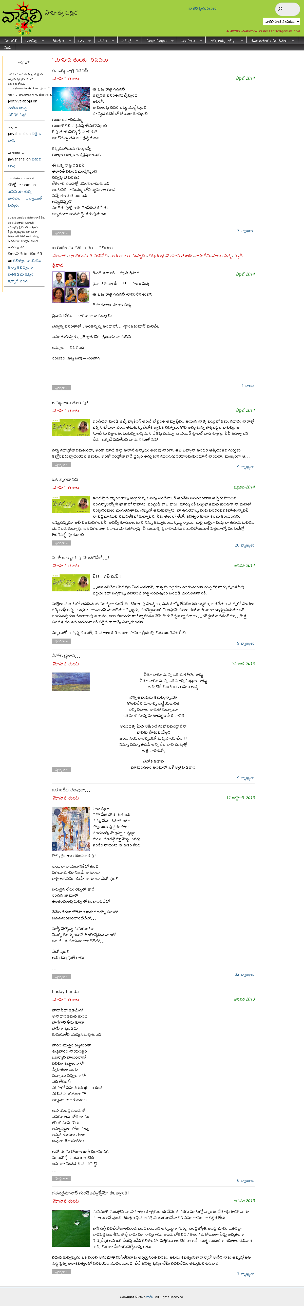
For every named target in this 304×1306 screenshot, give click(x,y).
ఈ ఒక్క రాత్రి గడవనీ (70, 70)
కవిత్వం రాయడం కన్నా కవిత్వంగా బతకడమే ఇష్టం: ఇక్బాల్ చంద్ (24, 270)
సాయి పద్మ (222, 255)
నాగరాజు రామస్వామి (128, 255)
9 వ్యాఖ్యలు (246, 466)
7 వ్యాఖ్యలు (246, 230)
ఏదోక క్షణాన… (66, 655)
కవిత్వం (59, 40)
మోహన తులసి (66, 78)
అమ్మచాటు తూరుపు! (70, 402)
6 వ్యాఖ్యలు (246, 1180)
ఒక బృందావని (65, 479)
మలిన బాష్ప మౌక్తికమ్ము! (18, 111)
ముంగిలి (10, 40)
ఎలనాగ (60, 255)
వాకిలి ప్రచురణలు (202, 8)
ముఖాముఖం (158, 40)
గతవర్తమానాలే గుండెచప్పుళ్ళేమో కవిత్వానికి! (90, 1193)
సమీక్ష (128, 40)
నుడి (7, 46)
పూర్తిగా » (61, 232)
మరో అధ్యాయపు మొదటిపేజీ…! (80, 557)
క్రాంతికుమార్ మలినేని (88, 255)
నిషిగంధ (156, 255)
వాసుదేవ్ (202, 255)
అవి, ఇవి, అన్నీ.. (224, 40)
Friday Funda (65, 991)
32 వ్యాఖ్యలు (245, 974)
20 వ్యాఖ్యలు (245, 545)
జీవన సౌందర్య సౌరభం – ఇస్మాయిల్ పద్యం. (25, 198)
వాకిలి (149, 1296)
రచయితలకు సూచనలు (270, 40)
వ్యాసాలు (189, 40)
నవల (104, 40)
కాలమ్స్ (33, 40)
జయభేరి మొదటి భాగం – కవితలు (82, 247)
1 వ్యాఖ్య (248, 385)
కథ (82, 40)
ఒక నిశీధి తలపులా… (71, 789)
